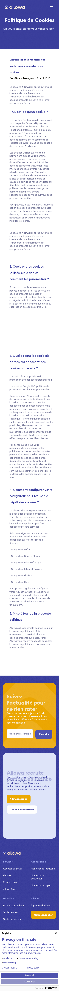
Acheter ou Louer (12, 868)
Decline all (29, 981)
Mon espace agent (41, 885)
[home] (14, 7)
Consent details (9, 967)
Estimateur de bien (13, 905)
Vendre (7, 875)
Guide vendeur (11, 912)
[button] (51, 7)
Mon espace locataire (43, 868)
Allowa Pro (9, 889)
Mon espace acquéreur (37, 877)
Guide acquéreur (12, 919)
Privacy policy (32, 967)
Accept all (29, 975)
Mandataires (10, 882)
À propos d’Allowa (41, 905)
